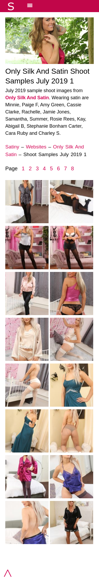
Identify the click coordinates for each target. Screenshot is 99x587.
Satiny (12, 147)
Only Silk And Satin (27, 97)
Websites (36, 147)
